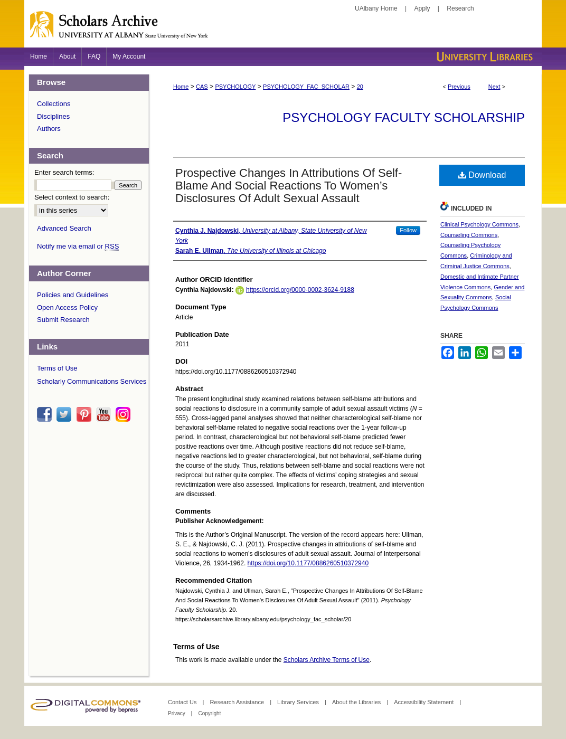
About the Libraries (357, 702)
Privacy (177, 713)
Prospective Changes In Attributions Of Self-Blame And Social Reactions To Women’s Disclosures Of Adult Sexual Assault (288, 185)
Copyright (209, 713)
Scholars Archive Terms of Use (327, 660)
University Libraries (483, 57)
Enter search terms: (64, 172)
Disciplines (53, 116)
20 (360, 86)
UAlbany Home (376, 8)
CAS (202, 86)
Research (460, 8)
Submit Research (63, 320)
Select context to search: (71, 197)
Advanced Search (64, 228)
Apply (422, 8)
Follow (408, 230)
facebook (46, 414)
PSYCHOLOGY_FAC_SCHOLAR (306, 86)
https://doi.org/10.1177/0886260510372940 (308, 563)
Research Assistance (238, 702)
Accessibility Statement (424, 702)
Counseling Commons (468, 235)
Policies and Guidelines (72, 295)
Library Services (298, 702)
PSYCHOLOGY (235, 86)
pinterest (86, 414)
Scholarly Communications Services (91, 381)
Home (180, 86)
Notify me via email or (78, 246)
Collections (54, 104)
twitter (65, 414)
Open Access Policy (67, 307)
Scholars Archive (283, 29)
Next (494, 86)
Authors (49, 128)
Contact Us (183, 702)
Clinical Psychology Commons (479, 224)
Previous (459, 86)
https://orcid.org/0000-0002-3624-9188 (300, 289)
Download (482, 174)
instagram (125, 414)
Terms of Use (57, 368)
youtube (105, 414)
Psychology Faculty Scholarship (403, 117)
